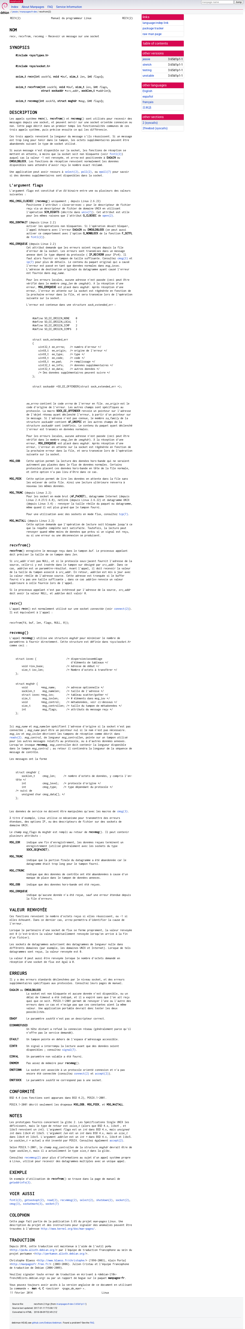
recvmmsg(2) (33, 1157)
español (148, 96)
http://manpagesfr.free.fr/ (30, 1264)
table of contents (155, 43)
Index (14, 7)
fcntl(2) (115, 153)
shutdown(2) (104, 1200)
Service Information (69, 7)
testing (147, 70)
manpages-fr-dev (28, 11)
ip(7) (30, 261)
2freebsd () (155, 128)
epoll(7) (105, 171)
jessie (15, 11)
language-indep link (155, 23)
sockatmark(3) (32, 1203)
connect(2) (121, 608)
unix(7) (87, 212)
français (148, 102)
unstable (148, 75)
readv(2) (15, 737)
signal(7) (68, 1049)
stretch (147, 64)
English (147, 91)
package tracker (153, 28)
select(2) (71, 171)
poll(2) (86, 171)
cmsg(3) (122, 258)
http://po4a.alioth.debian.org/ (33, 1249)
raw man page (152, 34)
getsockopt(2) (34, 1200)
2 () (150, 123)
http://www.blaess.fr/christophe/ (62, 1260)
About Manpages (33, 7)
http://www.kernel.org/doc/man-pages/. (68, 1228)
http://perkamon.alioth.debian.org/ (60, 1253)
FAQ (50, 7)
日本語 (147, 107)
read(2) (52, 1200)
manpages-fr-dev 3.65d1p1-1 (71, 1304)
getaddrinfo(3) (20, 1182)
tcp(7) (123, 514)
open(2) (107, 215)
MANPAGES (16, 1)
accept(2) (101, 1073)
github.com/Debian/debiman (47, 1322)
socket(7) (52, 1203)
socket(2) (122, 1200)
